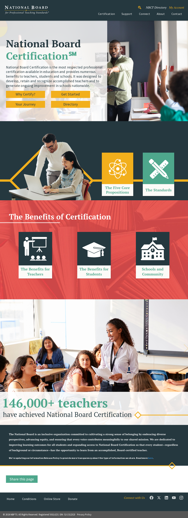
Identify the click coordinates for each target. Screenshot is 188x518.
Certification (106, 14)
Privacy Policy (84, 514)
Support (127, 14)
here (150, 458)
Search (141, 6)
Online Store (52, 499)
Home (11, 499)
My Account (176, 7)
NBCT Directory (156, 7)
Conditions (29, 499)
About (161, 14)
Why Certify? (25, 94)
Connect (144, 14)
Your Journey (25, 104)
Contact (176, 14)
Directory (70, 104)
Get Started (70, 94)
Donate (73, 499)
